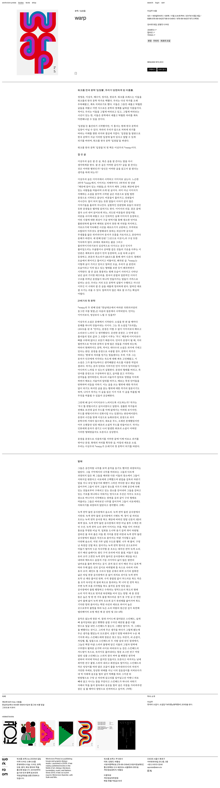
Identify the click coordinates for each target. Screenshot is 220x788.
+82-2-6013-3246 (155, 764)
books (21, 3)
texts (28, 3)
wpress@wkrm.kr (154, 767)
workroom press (9, 3)
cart (163, 3)
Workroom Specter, (60, 775)
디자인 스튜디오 (27, 762)
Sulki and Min (51, 777)
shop (34, 3)
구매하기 (152, 69)
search (150, 3)
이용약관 (107, 775)
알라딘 (150, 33)
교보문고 (151, 30)
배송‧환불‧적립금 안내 (113, 781)
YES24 (151, 35)
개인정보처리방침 (111, 778)
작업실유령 (21, 776)
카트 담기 (162, 69)
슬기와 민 (20, 773)
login (157, 3)
